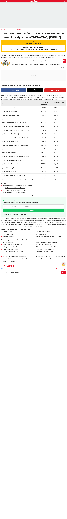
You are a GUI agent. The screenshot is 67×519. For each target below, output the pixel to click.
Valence (16, 134)
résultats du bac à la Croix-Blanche (15, 188)
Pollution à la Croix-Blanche (11, 249)
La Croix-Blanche (8, 242)
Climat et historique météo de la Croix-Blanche (17, 259)
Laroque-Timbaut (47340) (43, 232)
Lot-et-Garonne (25, 30)
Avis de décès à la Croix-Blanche (12, 244)
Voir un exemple (61, 269)
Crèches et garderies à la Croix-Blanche (47, 247)
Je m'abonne (32, 210)
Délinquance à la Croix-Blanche (12, 247)
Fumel (25, 145)
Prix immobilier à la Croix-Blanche (46, 254)
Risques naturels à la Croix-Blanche (13, 251)
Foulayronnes (23, 64)
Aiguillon (14, 141)
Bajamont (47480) (8, 234)
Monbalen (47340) (8, 236)
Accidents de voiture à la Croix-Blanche (14, 256)
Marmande (29, 179)
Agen (30, 64)
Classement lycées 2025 (11, 30)
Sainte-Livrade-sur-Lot (40, 64)
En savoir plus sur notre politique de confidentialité (14, 214)
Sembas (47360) (41, 234)
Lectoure (20, 164)
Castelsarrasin (20, 175)
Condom (14, 171)
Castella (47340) (7, 232)
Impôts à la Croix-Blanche (43, 244)
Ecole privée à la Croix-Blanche (45, 249)
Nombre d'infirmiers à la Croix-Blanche (14, 254)
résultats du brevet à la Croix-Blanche (16, 190)
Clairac (25, 138)
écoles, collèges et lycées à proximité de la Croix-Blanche (33, 195)
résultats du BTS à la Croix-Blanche (15, 193)
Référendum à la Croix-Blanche (45, 259)
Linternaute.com (6, 269)
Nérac (16, 153)
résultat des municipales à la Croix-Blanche (44, 49)
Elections (33, 43)
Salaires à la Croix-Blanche (10, 261)
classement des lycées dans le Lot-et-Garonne (18, 185)
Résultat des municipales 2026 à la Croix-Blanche (50, 256)
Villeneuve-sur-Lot (54, 64)
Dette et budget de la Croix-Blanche (46, 242)
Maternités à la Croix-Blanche (44, 251)
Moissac (21, 160)
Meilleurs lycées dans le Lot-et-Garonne (48, 236)
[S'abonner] (33, 272)
